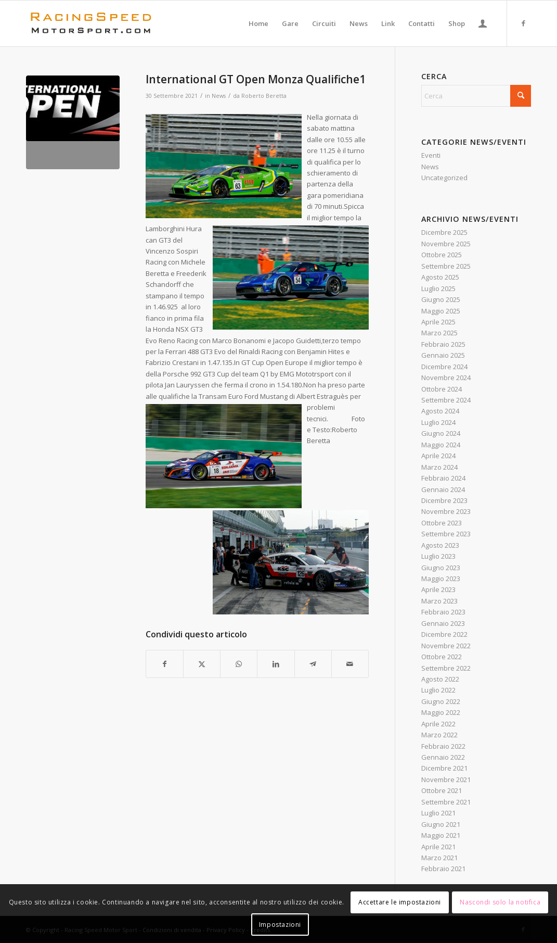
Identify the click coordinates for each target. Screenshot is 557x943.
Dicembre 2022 (444, 634)
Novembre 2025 (446, 243)
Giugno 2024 (440, 433)
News (219, 95)
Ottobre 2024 (441, 389)
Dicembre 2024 (444, 366)
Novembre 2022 (446, 645)
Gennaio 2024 (443, 489)
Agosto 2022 (440, 679)
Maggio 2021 (440, 835)
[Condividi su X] (202, 663)
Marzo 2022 (439, 734)
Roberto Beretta (264, 95)
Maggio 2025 (440, 311)
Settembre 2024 (446, 400)
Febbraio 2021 (443, 868)
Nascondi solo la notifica (500, 902)
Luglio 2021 (438, 813)
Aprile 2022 (438, 723)
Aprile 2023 (438, 589)
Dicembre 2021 (444, 768)
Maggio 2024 (440, 444)
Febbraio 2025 (443, 344)
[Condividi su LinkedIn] (275, 663)
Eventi (431, 155)
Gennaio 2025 (443, 355)
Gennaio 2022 (443, 757)
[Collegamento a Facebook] (523, 23)
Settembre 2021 (446, 802)
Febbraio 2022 (443, 746)
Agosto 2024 (440, 411)
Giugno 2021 (440, 824)
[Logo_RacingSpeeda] (91, 23)
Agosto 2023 (440, 545)
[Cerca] (476, 96)
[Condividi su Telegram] (313, 663)
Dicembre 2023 (444, 500)
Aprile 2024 (438, 455)
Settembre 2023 (446, 533)
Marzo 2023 (439, 601)
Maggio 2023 (440, 578)
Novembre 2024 (446, 377)
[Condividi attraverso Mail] (350, 663)
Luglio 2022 (438, 690)
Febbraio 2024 (443, 478)
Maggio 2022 (440, 712)
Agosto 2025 (440, 277)
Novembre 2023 (446, 511)
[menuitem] (258, 23)
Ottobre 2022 (441, 656)
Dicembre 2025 (444, 232)
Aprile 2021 (438, 846)
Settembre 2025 (446, 266)
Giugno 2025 (440, 299)
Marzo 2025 (439, 332)
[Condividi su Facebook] (164, 663)
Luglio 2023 (438, 556)
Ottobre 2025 (441, 254)
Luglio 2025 (438, 288)
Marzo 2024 (439, 467)
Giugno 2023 (440, 567)
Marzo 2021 (439, 857)
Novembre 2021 (446, 779)
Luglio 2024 (438, 422)
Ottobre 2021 (441, 790)
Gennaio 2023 (443, 623)
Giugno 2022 (440, 701)
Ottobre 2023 (441, 522)
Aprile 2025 (438, 321)
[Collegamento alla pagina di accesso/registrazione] (483, 23)
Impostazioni (280, 924)
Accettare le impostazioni (399, 902)
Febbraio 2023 (443, 612)
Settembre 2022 (446, 668)
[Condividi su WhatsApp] (239, 663)
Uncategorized (444, 177)
